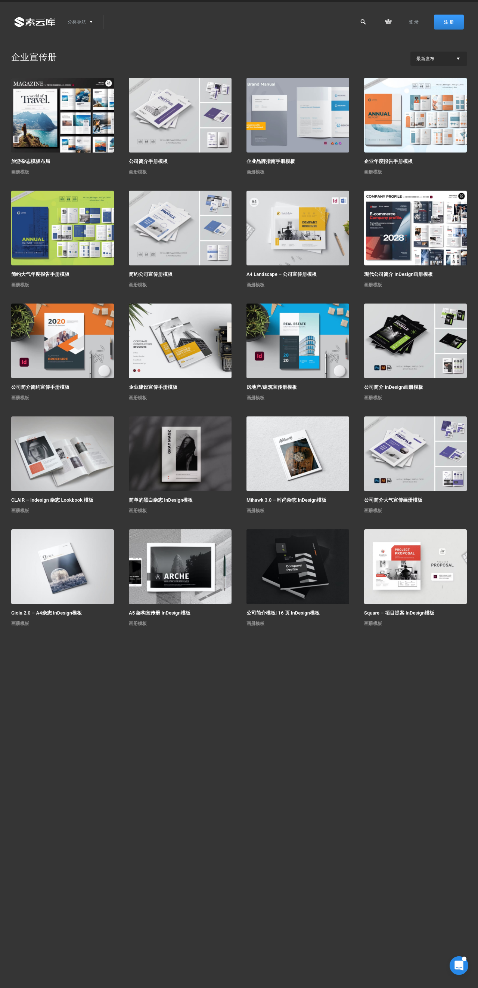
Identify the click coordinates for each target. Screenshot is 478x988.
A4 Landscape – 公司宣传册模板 (281, 274)
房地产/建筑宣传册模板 (271, 387)
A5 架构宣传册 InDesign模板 (159, 613)
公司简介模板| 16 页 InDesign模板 (283, 613)
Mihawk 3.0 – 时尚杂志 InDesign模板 (286, 500)
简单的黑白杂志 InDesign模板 (161, 500)
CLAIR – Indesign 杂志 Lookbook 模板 (52, 500)
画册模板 (20, 172)
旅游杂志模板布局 (30, 161)
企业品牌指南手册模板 (270, 161)
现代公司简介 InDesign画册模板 (398, 274)
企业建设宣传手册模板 (153, 387)
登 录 (414, 22)
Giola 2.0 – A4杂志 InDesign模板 (46, 613)
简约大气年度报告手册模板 (40, 274)
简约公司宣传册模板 (151, 274)
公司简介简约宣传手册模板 (40, 387)
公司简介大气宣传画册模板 (393, 500)
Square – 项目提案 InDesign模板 (399, 613)
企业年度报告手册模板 (388, 161)
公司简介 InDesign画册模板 (393, 387)
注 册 (449, 22)
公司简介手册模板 (148, 161)
